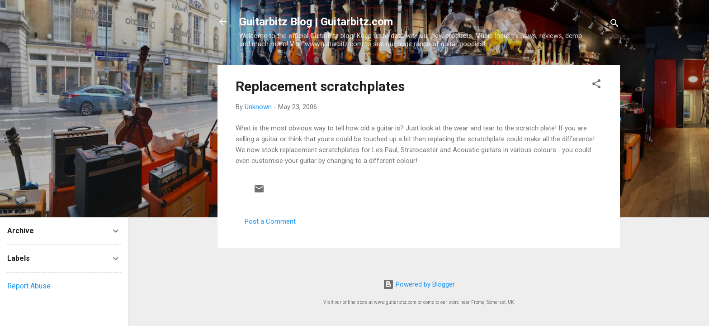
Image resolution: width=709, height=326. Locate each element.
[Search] (614, 24)
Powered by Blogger (419, 284)
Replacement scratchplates (320, 86)
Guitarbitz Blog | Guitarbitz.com (316, 21)
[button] (596, 85)
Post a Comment (270, 221)
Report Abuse (29, 286)
